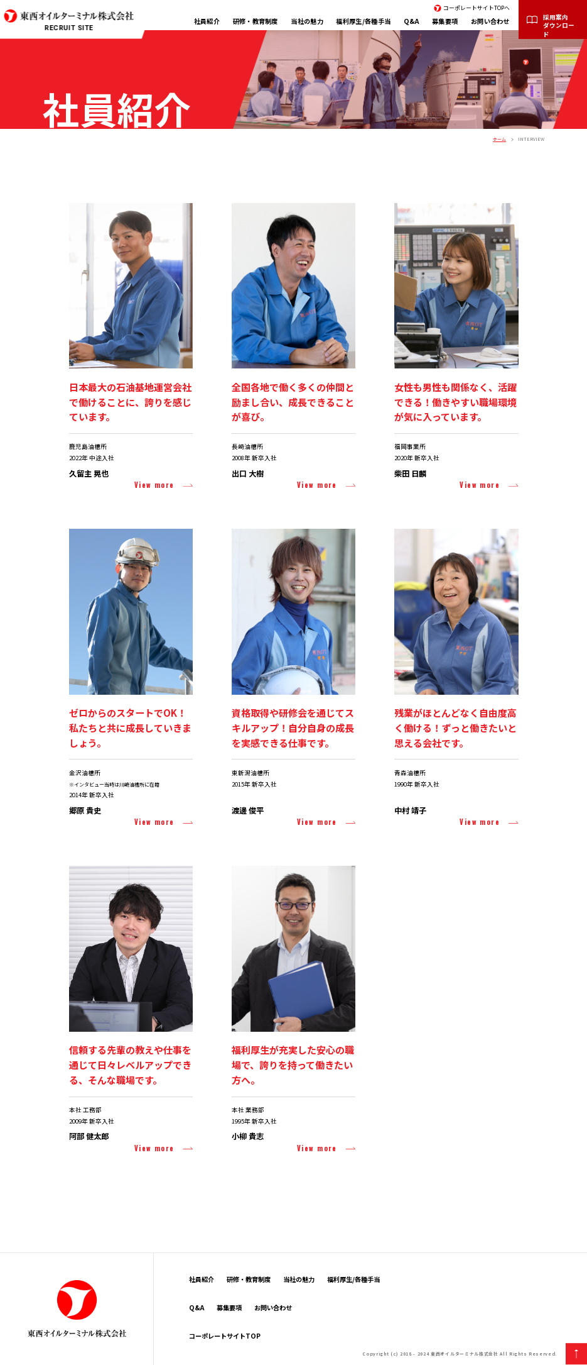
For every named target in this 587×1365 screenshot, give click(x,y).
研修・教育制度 (255, 21)
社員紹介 (207, 21)
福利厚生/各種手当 (363, 21)
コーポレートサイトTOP (225, 1335)
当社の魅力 (307, 21)
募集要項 (445, 21)
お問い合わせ (490, 21)
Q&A (411, 21)
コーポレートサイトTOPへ (476, 8)
